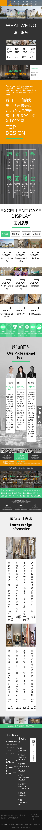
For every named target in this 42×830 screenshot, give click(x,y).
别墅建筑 (27, 3)
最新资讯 (31, 3)
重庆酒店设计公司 (17, 827)
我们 (36, 3)
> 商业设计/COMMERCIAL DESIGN (25, 777)
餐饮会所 (18, 3)
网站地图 (11, 824)
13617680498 (39, 408)
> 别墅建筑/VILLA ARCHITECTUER (25, 786)
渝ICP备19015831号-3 (35, 816)
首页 (10, 3)
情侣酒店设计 (28, 824)
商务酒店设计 (19, 824)
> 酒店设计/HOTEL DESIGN (22, 757)
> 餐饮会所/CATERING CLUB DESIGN (24, 767)
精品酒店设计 (27, 827)
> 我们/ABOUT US (22, 802)
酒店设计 (14, 3)
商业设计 (23, 3)
